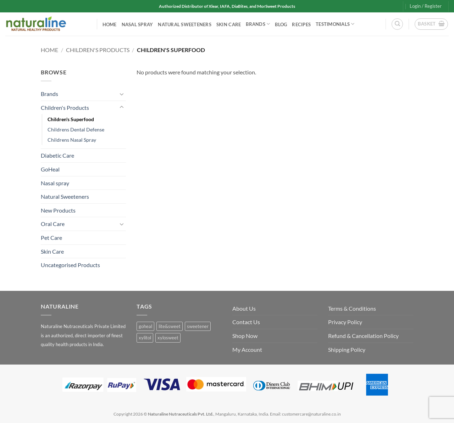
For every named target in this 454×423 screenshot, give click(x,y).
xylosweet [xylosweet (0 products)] (167, 337)
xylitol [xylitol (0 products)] (145, 337)
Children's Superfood (71, 119)
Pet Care (51, 237)
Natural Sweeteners (184, 24)
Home (110, 24)
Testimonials (335, 24)
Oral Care (53, 223)
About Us (244, 308)
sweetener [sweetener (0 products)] (198, 326)
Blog (281, 24)
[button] (426, 6)
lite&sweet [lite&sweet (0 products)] (170, 326)
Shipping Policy (346, 349)
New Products (58, 210)
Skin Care (228, 24)
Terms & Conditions (352, 308)
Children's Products (97, 49)
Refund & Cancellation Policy (363, 335)
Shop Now (245, 335)
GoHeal (50, 169)
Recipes (301, 24)
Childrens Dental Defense (76, 129)
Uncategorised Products (70, 264)
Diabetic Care (57, 155)
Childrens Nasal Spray (72, 140)
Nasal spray (137, 24)
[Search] (397, 24)
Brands (258, 24)
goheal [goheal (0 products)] (145, 326)
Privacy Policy (345, 321)
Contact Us (246, 321)
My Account (247, 349)
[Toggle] (121, 94)
